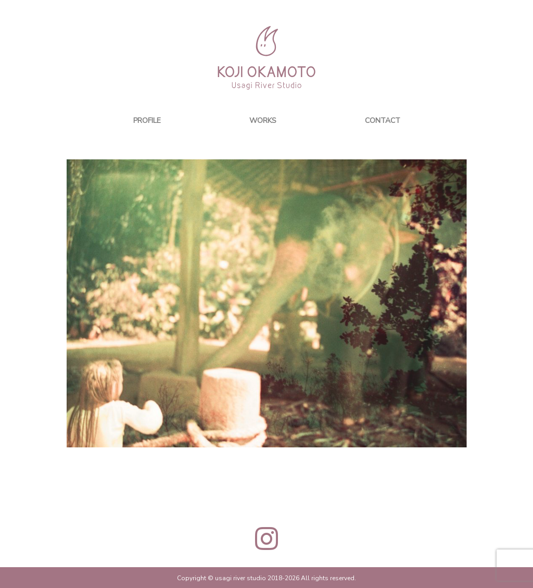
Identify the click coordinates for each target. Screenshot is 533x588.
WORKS (262, 120)
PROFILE (147, 120)
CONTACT (382, 120)
